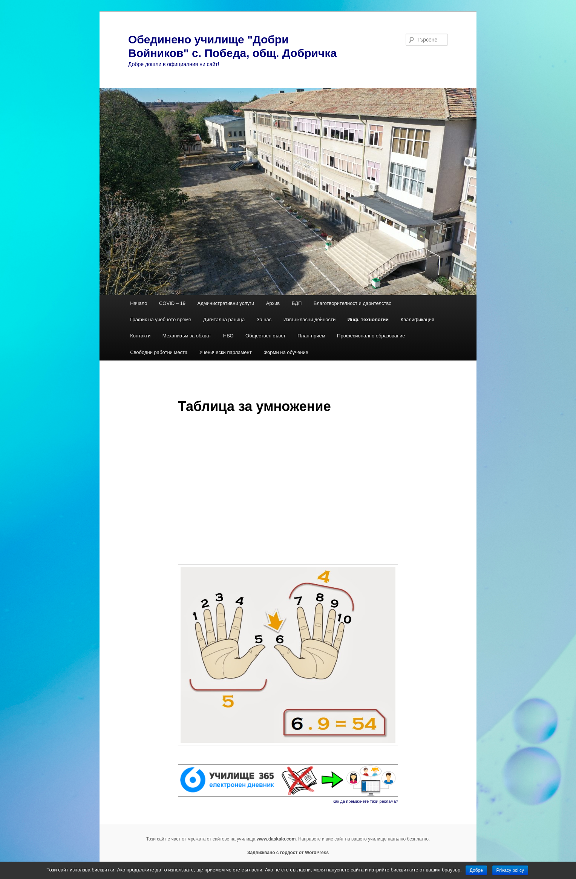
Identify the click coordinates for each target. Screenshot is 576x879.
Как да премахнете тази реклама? (365, 801)
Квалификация (417, 319)
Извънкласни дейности (309, 319)
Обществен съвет (265, 336)
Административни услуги (226, 303)
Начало (138, 303)
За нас (264, 319)
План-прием (311, 336)
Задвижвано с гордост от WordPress (288, 852)
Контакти (140, 336)
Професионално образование (371, 336)
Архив (273, 303)
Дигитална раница (224, 319)
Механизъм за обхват (186, 336)
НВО (228, 336)
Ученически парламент (225, 352)
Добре (476, 870)
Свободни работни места (158, 352)
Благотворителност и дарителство (353, 303)
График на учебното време (160, 319)
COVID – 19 (172, 303)
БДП (297, 303)
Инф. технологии (368, 319)
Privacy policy (510, 870)
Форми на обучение (285, 352)
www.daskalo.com (276, 839)
